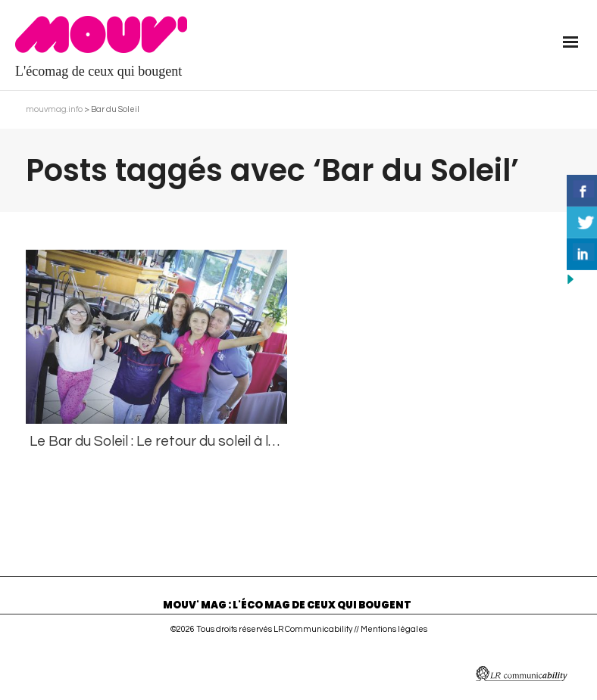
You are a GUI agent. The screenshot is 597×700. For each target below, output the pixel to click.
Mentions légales (394, 629)
